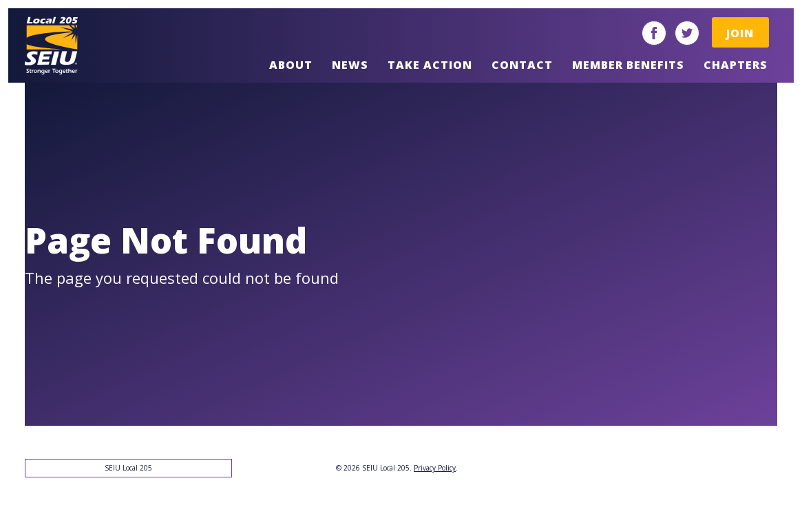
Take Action (430, 64)
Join (740, 33)
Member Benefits (628, 64)
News (350, 64)
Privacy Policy (435, 468)
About (291, 64)
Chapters (736, 64)
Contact (522, 64)
